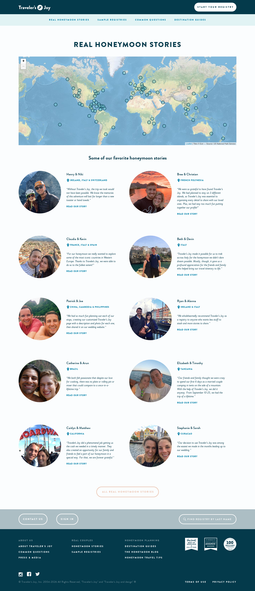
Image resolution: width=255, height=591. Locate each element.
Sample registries (86, 552)
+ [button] (23, 61)
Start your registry (215, 7)
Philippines (102, 307)
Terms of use (195, 582)
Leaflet (189, 144)
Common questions (34, 552)
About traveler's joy (36, 546)
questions (150, 19)
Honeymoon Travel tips (144, 557)
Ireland (75, 180)
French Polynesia (192, 180)
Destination (190, 19)
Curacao (186, 433)
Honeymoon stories (88, 546)
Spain (93, 245)
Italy (85, 180)
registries (112, 19)
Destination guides (141, 546)
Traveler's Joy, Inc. (32, 582)
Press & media (30, 557)
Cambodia (85, 307)
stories (69, 19)
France (74, 245)
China (74, 307)
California (77, 433)
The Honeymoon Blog (142, 552)
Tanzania (186, 369)
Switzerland (99, 180)
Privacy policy (224, 582)
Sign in (67, 519)
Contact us (33, 519)
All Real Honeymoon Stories (128, 492)
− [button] (23, 66)
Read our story (76, 206)
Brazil (74, 369)
